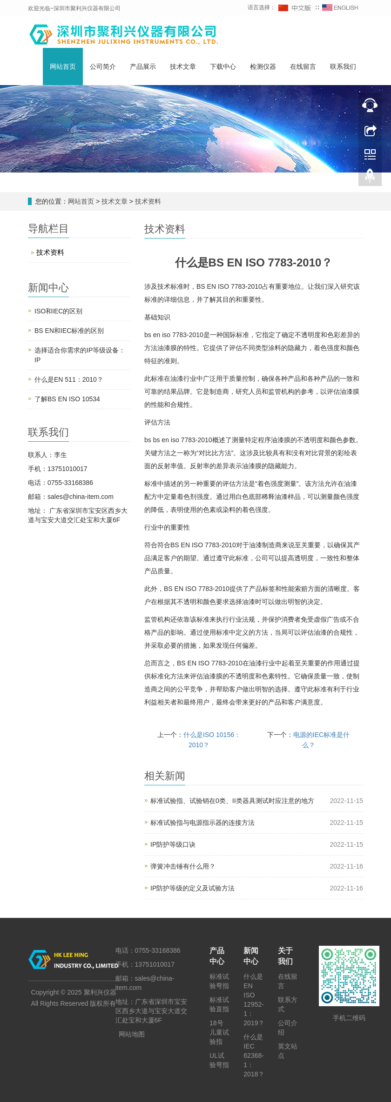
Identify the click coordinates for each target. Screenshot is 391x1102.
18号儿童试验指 (219, 1032)
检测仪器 (263, 66)
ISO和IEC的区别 (58, 311)
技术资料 (147, 201)
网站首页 (63, 66)
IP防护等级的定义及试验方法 (192, 888)
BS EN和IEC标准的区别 (69, 330)
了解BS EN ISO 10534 (67, 399)
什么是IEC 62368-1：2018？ (253, 1055)
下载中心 (223, 66)
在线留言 (303, 66)
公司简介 (103, 66)
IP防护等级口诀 (173, 844)
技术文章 (183, 66)
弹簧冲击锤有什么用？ (183, 866)
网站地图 (132, 1034)
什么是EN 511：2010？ (68, 379)
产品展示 (143, 66)
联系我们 (343, 66)
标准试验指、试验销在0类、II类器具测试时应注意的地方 (232, 800)
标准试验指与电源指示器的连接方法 (202, 822)
